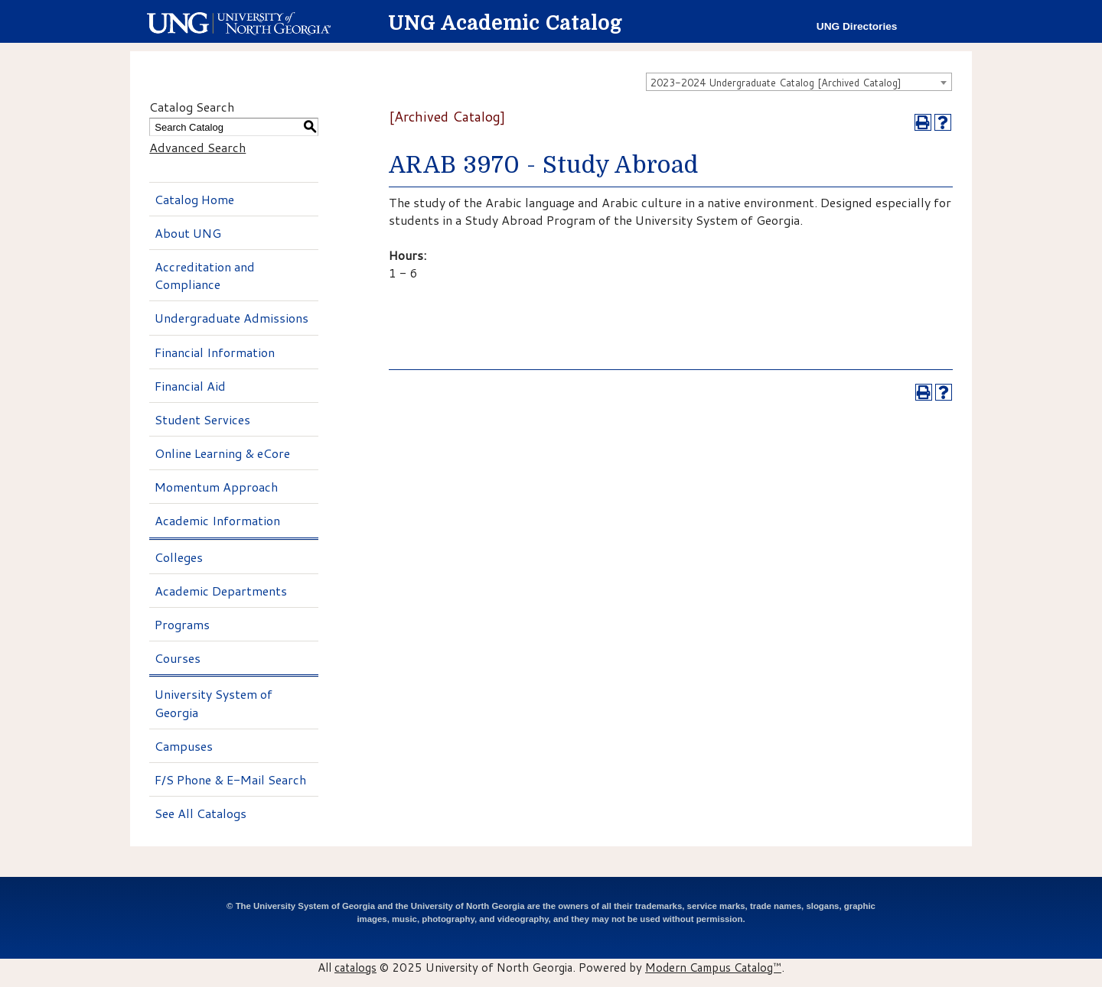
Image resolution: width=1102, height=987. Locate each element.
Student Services (202, 419)
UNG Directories (857, 26)
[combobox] (799, 82)
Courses (178, 658)
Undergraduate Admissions (231, 317)
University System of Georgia (213, 702)
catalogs (355, 967)
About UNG (188, 233)
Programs (182, 624)
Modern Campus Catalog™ (713, 967)
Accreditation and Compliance (205, 275)
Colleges (179, 557)
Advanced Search (197, 147)
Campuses (184, 746)
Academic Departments (221, 590)
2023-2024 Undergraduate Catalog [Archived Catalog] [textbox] (775, 82)
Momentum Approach (216, 486)
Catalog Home (194, 199)
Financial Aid (190, 385)
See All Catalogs (200, 813)
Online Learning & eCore (222, 453)
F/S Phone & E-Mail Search (230, 779)
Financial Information (215, 352)
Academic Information (217, 520)
